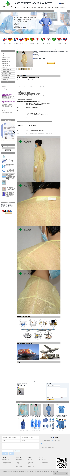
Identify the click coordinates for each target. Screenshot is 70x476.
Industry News (42, 460)
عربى (54, 43)
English (5, 43)
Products (18, 11)
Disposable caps (5, 63)
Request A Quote (31, 466)
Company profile (19, 459)
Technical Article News (44, 462)
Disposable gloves (5, 79)
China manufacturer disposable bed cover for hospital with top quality (10, 188)
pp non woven (37, 381)
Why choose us (37, 11)
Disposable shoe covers (6, 65)
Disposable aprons (5, 71)
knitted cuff (25, 381)
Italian (43, 43)
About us (19, 457)
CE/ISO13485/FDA (31, 381)
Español (26, 43)
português (32, 43)
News (24, 11)
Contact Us (46, 11)
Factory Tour (30, 460)
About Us (11, 11)
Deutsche (10, 43)
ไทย (65, 43)
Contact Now (8, 213)
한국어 (48, 43)
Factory (18, 462)
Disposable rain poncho (6, 69)
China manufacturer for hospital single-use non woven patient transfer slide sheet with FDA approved (10, 194)
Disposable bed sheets (6, 61)
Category (5, 49)
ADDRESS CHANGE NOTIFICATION (7, 109)
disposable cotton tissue (6, 75)
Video (29, 11)
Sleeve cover (4, 67)
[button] (14, 132)
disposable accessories (6, 73)
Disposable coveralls (6, 55)
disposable (21, 381)
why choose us (19, 466)
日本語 (37, 43)
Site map (29, 463)
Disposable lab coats (6, 57)
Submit (5, 453)
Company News (43, 459)
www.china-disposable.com (59, 7)
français (16, 43)
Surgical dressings (5, 77)
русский (21, 43)
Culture (18, 465)
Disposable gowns (11, 49)
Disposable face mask (6, 53)
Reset (11, 453)
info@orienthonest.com (45, 7)
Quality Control (19, 463)
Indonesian (59, 43)
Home (5, 11)
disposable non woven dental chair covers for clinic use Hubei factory (10, 170)
